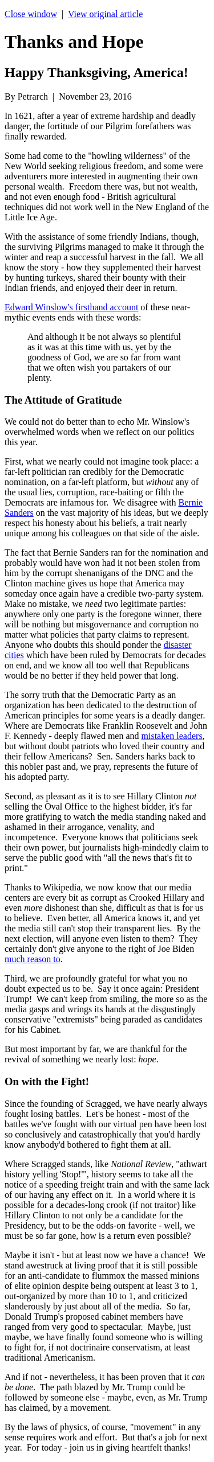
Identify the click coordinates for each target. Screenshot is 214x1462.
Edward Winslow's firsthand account (71, 307)
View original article (105, 14)
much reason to (32, 959)
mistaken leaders (172, 736)
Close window (31, 14)
